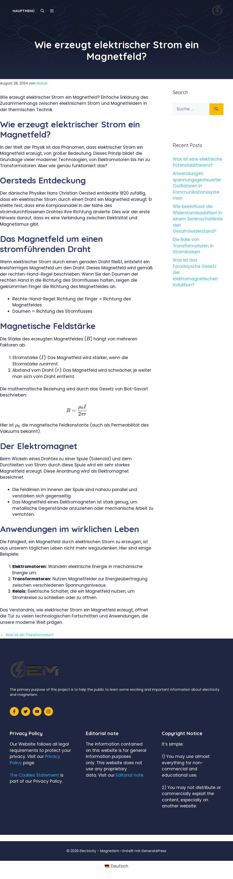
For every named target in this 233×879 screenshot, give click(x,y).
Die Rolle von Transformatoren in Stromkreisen (193, 246)
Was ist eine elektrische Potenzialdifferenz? (197, 162)
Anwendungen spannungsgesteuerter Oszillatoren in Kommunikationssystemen (197, 186)
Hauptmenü (24, 10)
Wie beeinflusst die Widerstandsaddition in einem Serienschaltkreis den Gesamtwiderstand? (198, 219)
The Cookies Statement (34, 775)
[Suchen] (216, 109)
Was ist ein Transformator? (30, 635)
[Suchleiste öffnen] (42, 11)
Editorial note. (130, 775)
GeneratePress (153, 850)
